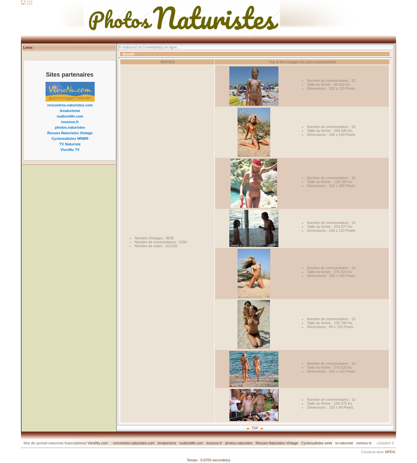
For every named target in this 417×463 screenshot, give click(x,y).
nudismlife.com (70, 116)
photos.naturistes (70, 127)
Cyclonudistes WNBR (69, 138)
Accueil (128, 54)
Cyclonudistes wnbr (316, 443)
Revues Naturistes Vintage (70, 133)
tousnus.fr (70, 122)
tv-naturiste (344, 443)
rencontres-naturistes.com (70, 105)
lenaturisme (70, 111)
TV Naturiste (70, 144)
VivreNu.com (97, 443)
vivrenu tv (364, 443)
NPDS (390, 452)
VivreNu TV (70, 150)
